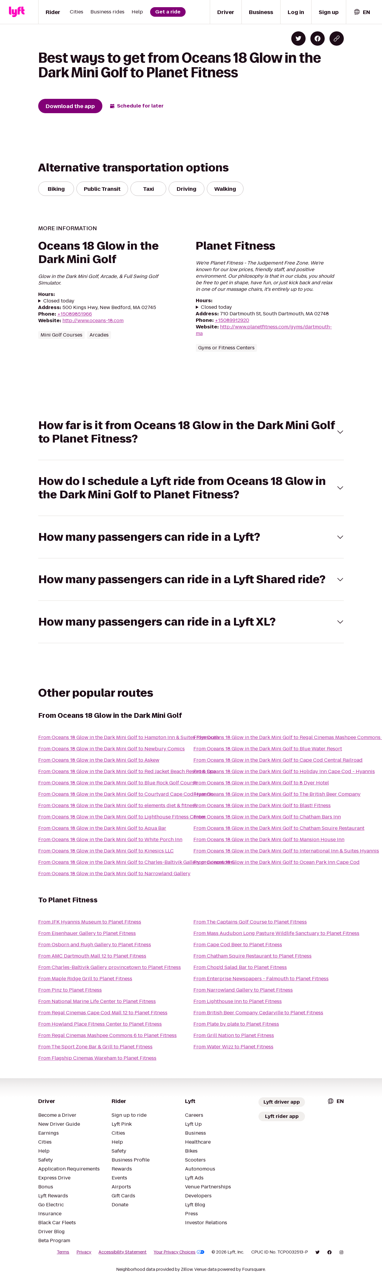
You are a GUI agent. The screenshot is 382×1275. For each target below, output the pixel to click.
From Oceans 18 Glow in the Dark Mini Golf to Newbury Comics (111, 748)
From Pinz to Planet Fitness (70, 990)
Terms (63, 1252)
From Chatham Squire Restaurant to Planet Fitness (252, 956)
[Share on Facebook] (317, 38)
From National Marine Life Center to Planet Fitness (97, 1001)
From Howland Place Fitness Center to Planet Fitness (100, 1024)
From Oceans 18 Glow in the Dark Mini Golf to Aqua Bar (102, 828)
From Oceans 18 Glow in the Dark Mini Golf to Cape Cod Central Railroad (278, 760)
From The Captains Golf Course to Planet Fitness (250, 921)
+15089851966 (74, 314)
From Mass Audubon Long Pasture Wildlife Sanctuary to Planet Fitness (276, 933)
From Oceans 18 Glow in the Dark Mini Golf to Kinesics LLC (106, 850)
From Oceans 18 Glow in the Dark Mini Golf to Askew (98, 760)
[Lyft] (16, 11)
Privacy (83, 1252)
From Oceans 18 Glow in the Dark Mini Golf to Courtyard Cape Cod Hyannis (126, 794)
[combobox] (361, 12)
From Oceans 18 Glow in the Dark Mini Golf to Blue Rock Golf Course (117, 782)
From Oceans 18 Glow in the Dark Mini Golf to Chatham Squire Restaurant (278, 828)
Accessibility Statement (122, 1252)
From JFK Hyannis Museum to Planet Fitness (89, 921)
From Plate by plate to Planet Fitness (236, 1024)
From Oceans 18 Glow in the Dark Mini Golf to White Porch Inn (110, 839)
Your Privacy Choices (179, 1252)
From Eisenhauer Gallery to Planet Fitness (87, 933)
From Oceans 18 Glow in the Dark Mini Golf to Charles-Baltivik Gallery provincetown (136, 862)
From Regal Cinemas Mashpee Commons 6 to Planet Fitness (107, 1035)
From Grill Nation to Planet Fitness (233, 1035)
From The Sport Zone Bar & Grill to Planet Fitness (95, 1046)
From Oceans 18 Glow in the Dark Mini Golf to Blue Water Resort (267, 748)
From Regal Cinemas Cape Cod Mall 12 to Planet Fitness (102, 1012)
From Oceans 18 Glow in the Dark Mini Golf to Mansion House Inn (268, 839)
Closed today (58, 301)
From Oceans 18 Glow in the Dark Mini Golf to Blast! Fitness (262, 805)
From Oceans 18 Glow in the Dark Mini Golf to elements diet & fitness (117, 805)
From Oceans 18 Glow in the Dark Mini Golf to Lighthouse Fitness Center (122, 816)
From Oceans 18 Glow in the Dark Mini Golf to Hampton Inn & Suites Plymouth (128, 737)
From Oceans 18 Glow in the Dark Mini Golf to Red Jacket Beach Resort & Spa (127, 771)
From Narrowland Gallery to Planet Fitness (243, 990)
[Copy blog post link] (336, 38)
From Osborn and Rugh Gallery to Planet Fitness (94, 944)
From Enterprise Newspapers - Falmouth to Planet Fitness (261, 978)
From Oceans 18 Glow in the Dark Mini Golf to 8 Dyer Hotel (261, 782)
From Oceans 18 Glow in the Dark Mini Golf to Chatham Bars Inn (267, 816)
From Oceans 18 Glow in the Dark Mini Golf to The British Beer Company (277, 794)
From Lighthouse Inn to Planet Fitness (237, 1001)
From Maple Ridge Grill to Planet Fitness (85, 978)
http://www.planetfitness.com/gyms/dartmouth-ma (264, 330)
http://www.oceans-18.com (93, 320)
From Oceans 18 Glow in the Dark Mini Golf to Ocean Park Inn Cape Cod (276, 862)
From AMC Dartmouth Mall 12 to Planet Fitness (92, 956)
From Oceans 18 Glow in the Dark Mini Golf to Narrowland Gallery (114, 873)
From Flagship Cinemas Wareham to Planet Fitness (97, 1058)
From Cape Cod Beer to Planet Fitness (237, 944)
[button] (191, 432)
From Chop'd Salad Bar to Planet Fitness (240, 967)
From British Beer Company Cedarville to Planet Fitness (258, 1012)
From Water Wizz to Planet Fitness (233, 1046)
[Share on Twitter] (298, 38)
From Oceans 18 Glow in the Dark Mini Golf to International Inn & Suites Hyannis (286, 850)
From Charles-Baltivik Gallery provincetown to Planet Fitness (109, 967)
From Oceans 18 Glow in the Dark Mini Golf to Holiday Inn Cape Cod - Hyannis (284, 771)
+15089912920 (232, 320)
